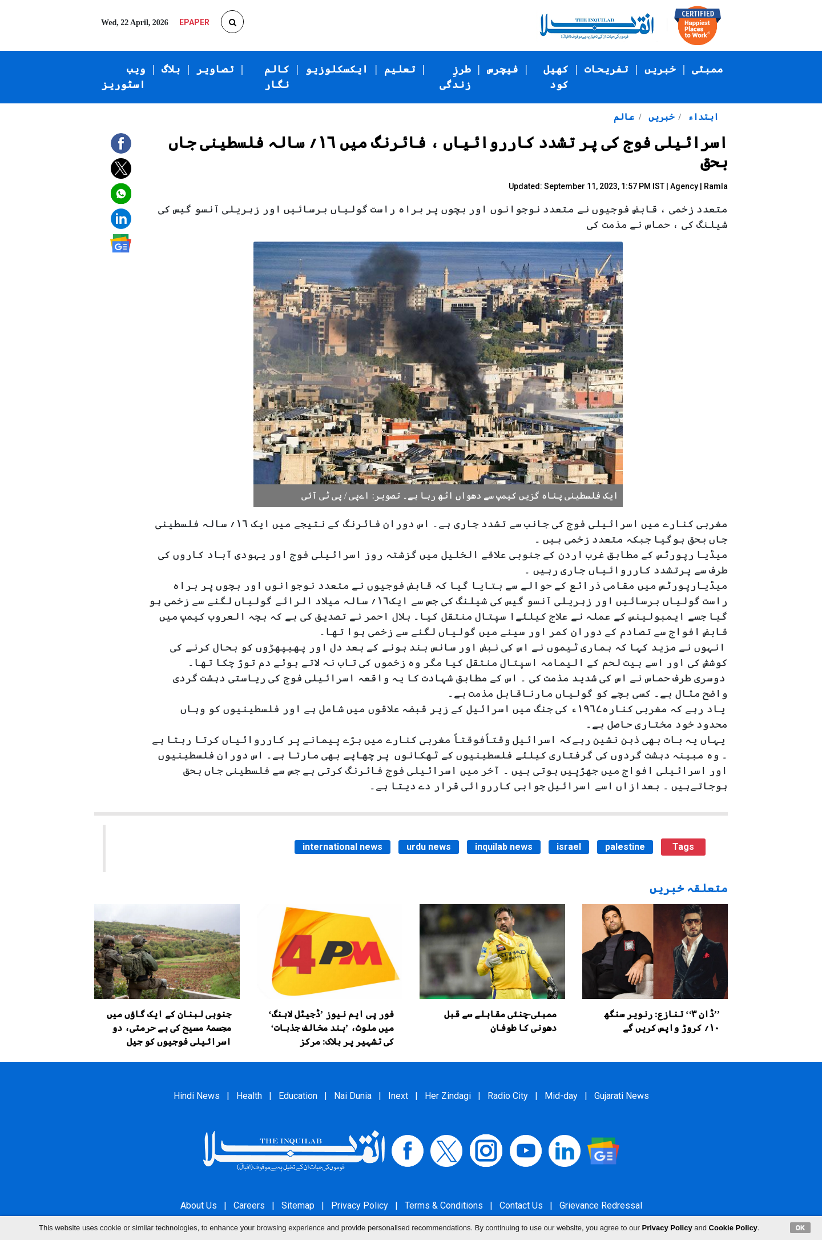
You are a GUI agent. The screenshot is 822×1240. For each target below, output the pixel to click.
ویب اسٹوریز (124, 76)
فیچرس (502, 69)
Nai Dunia (353, 1095)
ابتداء (702, 117)
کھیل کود (556, 76)
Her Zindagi (448, 1095)
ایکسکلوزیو (336, 69)
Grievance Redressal (600, 1205)
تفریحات (606, 69)
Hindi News (197, 1095)
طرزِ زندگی (455, 76)
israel (569, 846)
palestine (625, 846)
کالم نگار (276, 76)
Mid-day (561, 1095)
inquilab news (504, 846)
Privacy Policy (359, 1205)
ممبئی (707, 69)
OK (800, 1227)
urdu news (428, 846)
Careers (249, 1205)
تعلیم (400, 69)
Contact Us (521, 1205)
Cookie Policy (733, 1227)
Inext (398, 1095)
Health (249, 1095)
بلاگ (171, 69)
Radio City (507, 1095)
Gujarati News (621, 1095)
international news (342, 846)
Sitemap (298, 1205)
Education (298, 1095)
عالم (624, 117)
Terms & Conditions (444, 1205)
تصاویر (215, 69)
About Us (198, 1205)
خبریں (660, 69)
